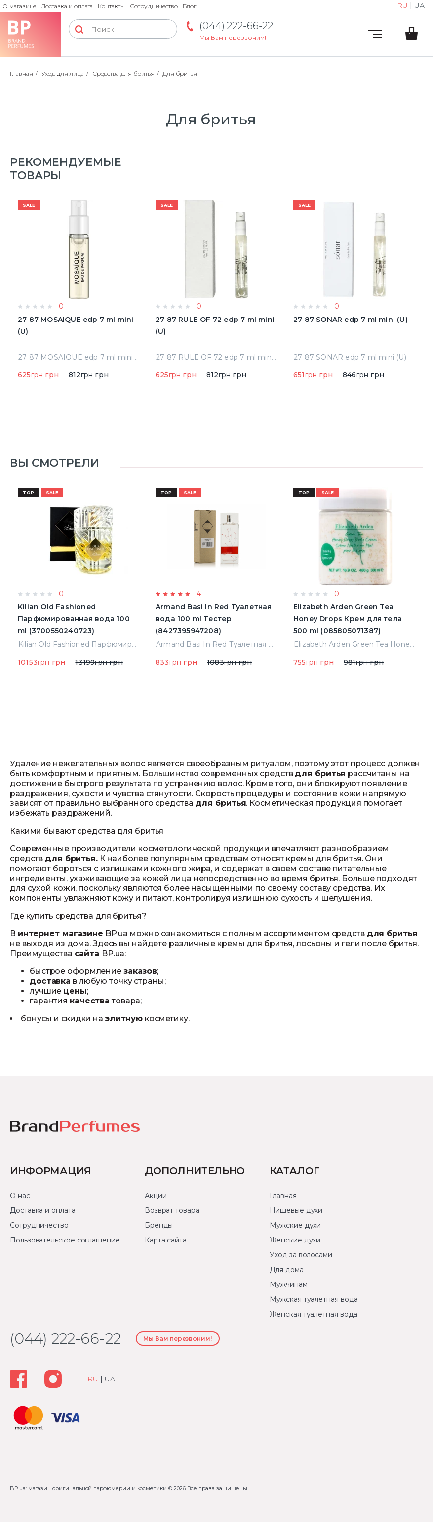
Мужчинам (288, 1284)
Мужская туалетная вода (313, 1299)
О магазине (19, 6)
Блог (189, 6)
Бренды (159, 1225)
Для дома (286, 1269)
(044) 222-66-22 (236, 26)
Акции (156, 1195)
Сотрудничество (154, 6)
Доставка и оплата (67, 6)
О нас (20, 1195)
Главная (283, 1195)
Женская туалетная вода (313, 1314)
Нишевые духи (296, 1210)
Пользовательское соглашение (65, 1240)
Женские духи (295, 1240)
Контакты (111, 6)
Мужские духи (295, 1225)
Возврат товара (172, 1210)
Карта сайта (166, 1240)
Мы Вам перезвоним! (232, 37)
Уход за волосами (301, 1254)
